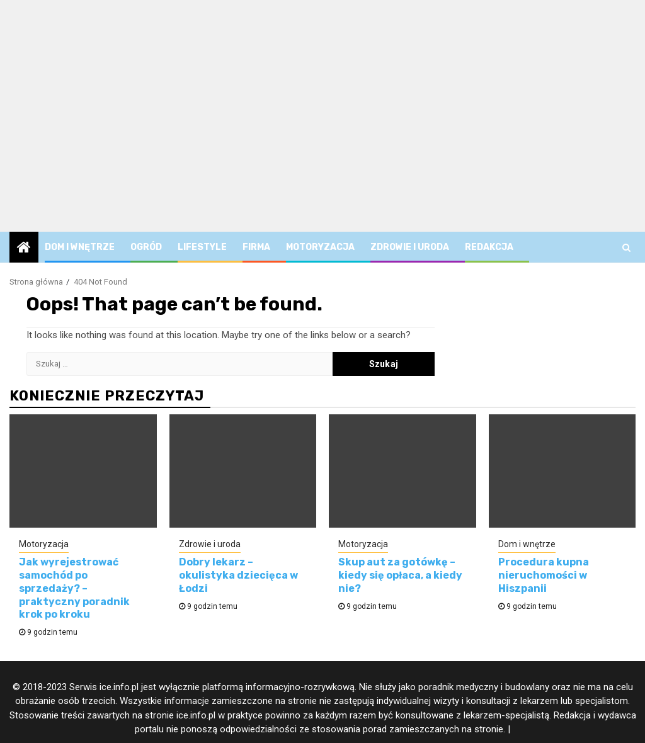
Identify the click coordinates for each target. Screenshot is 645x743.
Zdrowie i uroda (409, 247)
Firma (256, 247)
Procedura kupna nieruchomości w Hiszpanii (543, 575)
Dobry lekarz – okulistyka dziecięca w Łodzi (238, 575)
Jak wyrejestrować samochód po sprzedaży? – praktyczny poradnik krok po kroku (74, 588)
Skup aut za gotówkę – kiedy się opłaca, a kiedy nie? (400, 575)
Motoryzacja (320, 247)
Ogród (146, 247)
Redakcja (489, 247)
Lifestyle (202, 247)
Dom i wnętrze (80, 247)
